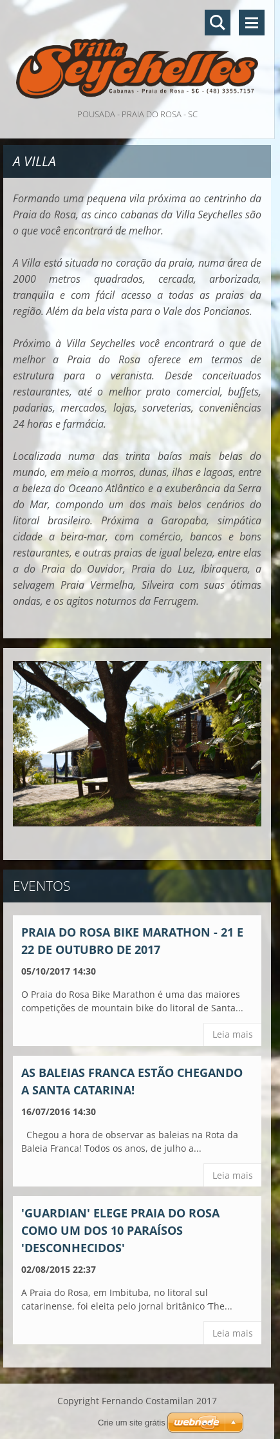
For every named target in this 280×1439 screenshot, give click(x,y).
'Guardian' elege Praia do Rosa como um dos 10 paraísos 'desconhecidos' (120, 1230)
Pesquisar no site (217, 22)
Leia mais (232, 1034)
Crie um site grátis (131, 1422)
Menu (252, 22)
